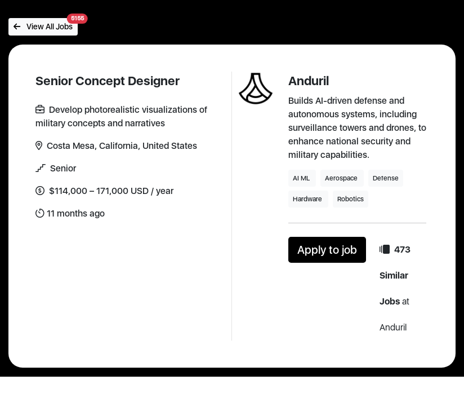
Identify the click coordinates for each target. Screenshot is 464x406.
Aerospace (342, 178)
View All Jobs (46, 24)
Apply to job (327, 250)
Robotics (350, 199)
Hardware (308, 199)
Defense (386, 178)
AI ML (302, 178)
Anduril (308, 80)
